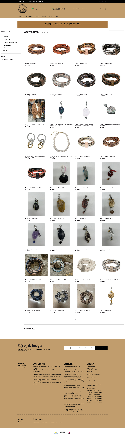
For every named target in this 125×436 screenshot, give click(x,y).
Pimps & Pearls (8, 59)
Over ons (41, 1)
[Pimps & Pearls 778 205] (111, 298)
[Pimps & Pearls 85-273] (111, 52)
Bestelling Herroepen (56, 422)
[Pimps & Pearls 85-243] (86, 82)
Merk (11, 56)
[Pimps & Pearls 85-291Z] (86, 52)
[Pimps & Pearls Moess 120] (61, 206)
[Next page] (79, 319)
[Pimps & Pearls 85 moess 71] (86, 298)
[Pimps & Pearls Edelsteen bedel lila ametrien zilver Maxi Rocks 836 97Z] (86, 113)
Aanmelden (101, 348)
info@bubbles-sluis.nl (92, 370)
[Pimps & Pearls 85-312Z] (36, 52)
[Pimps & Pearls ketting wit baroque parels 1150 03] (61, 145)
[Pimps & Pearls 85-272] (36, 82)
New (57, 16)
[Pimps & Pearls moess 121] (111, 237)
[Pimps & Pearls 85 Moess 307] (36, 176)
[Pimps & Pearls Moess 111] (36, 237)
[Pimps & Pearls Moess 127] (86, 176)
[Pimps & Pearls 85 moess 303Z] (36, 268)
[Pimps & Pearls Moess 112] (111, 176)
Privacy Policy (21, 368)
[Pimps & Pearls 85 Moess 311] (111, 145)
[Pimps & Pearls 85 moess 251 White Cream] (111, 268)
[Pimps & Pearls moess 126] (36, 206)
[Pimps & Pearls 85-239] (111, 82)
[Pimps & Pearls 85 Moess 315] (86, 145)
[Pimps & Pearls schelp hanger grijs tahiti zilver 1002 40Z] (111, 113)
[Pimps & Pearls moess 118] (61, 237)
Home (19, 1)
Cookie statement (45, 422)
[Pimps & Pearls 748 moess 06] (36, 298)
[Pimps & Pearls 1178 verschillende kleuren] (36, 113)
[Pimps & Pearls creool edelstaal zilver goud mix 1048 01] (36, 145)
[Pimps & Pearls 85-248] (61, 82)
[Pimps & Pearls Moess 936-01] (61, 176)
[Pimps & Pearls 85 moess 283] (86, 268)
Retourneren (36, 422)
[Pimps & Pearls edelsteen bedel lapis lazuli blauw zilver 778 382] (61, 113)
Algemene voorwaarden (21, 364)
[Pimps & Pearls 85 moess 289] (61, 268)
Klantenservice (33, 1)
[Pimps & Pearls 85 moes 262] (61, 298)
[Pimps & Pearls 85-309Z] (61, 52)
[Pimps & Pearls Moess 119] (111, 206)
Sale (50, 16)
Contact (25, 1)
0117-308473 (90, 371)
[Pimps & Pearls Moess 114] (86, 206)
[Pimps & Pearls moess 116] (86, 237)
